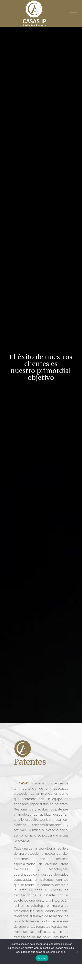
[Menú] (70, 14)
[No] (77, 952)
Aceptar (42, 958)
